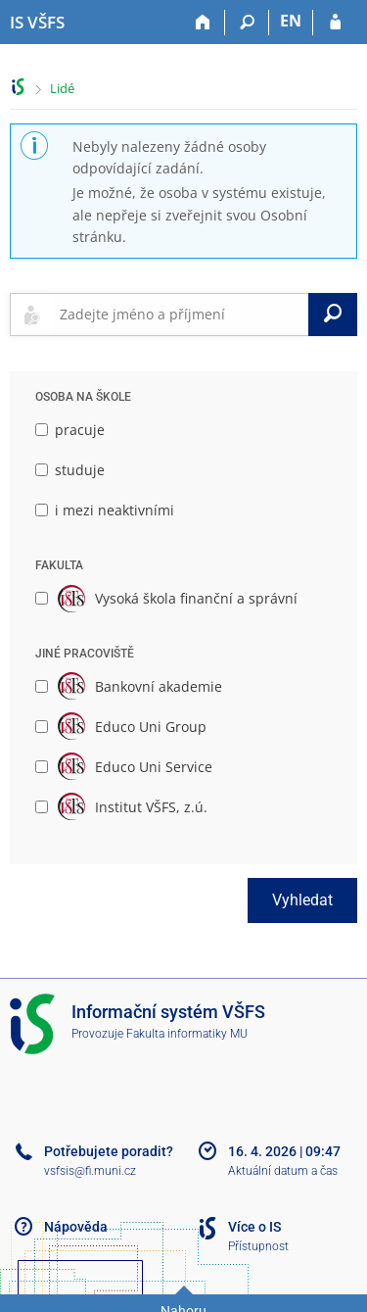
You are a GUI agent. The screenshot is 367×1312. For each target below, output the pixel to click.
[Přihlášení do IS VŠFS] (335, 22)
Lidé (62, 88)
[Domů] (203, 22)
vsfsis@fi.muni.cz (90, 1171)
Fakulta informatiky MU (187, 1034)
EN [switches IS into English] (290, 20)
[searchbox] (180, 314)
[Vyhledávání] (247, 22)
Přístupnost (258, 1246)
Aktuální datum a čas (283, 1171)
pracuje (70, 429)
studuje (70, 470)
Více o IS (254, 1227)
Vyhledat (302, 900)
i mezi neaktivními (104, 510)
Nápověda (76, 1227)
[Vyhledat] (332, 314)
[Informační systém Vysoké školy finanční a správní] (37, 22)
